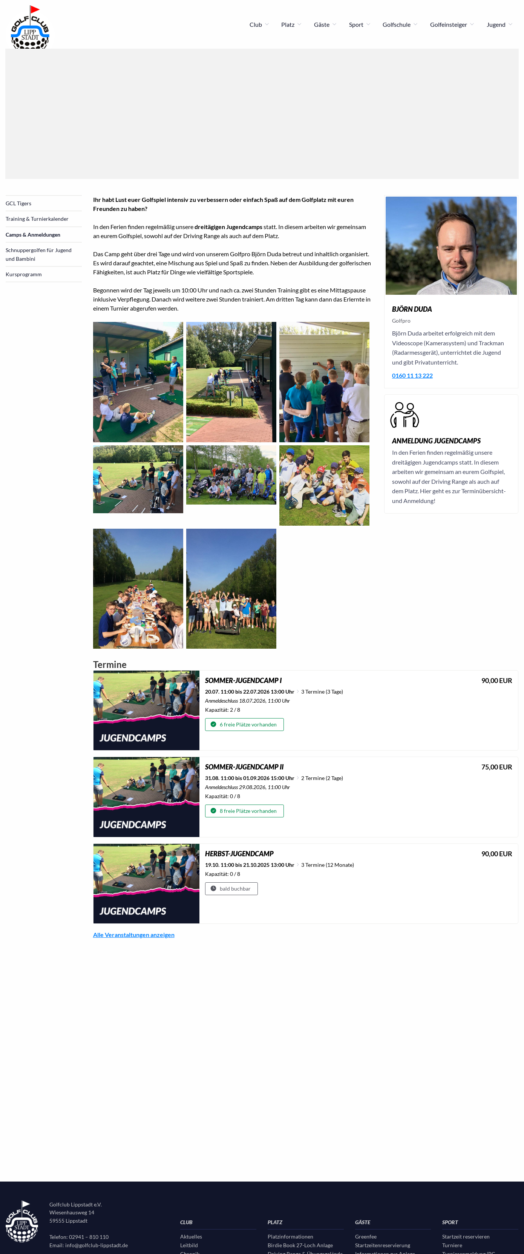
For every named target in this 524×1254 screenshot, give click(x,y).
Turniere (452, 1245)
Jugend (500, 24)
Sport (360, 24)
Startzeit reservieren (466, 1236)
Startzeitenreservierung (382, 1245)
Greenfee (366, 1236)
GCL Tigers (18, 203)
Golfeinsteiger (452, 24)
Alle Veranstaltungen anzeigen (134, 934)
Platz (291, 24)
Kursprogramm (24, 274)
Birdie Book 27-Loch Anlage (300, 1245)
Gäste (325, 24)
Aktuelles (191, 1236)
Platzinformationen (290, 1236)
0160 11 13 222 (412, 375)
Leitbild (189, 1245)
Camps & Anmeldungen (33, 234)
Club (260, 24)
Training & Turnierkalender (37, 218)
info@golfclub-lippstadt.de (96, 1245)
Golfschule (400, 24)
